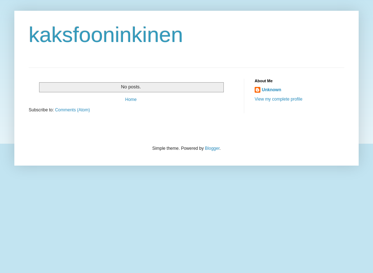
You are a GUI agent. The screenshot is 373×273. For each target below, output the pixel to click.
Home (131, 99)
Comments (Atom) (72, 109)
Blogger (212, 148)
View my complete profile (278, 99)
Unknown (271, 89)
